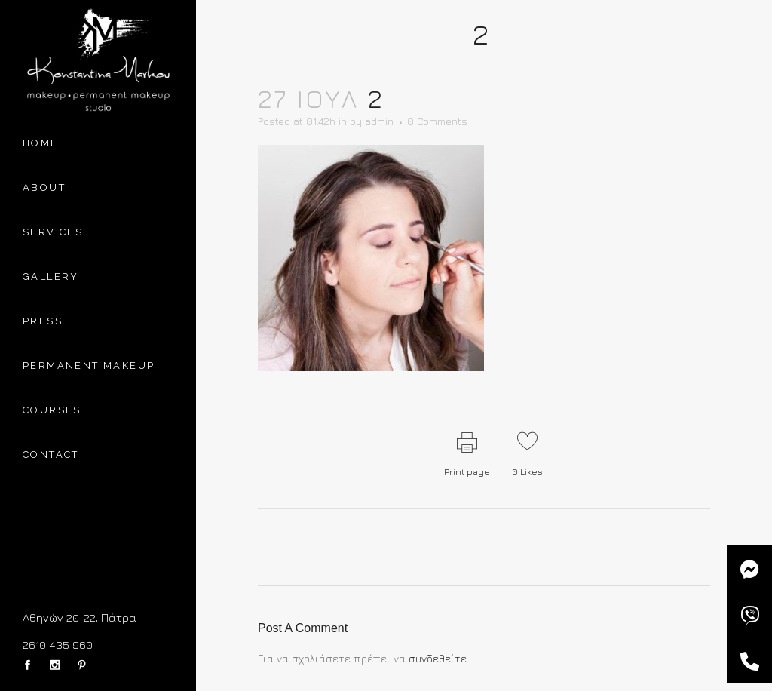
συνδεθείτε (438, 658)
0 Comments (437, 121)
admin (379, 121)
